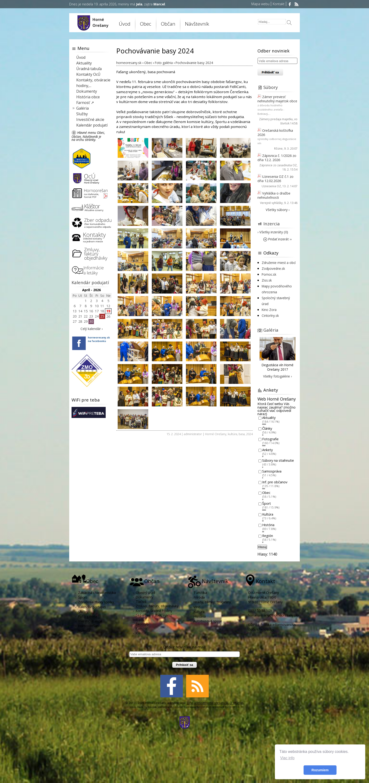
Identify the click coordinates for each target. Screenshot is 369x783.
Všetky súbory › (277, 209)
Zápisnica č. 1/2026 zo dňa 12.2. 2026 (276, 157)
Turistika (200, 592)
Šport (266, 503)
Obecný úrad (145, 592)
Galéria (82, 108)
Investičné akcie (90, 119)
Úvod (124, 23)
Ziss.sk (267, 280)
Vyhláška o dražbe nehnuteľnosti (273, 195)
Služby (82, 113)
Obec (145, 23)
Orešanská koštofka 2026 (275, 132)
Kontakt (279, 4)
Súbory (270, 87)
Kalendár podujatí (92, 125)
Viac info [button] (287, 758)
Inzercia (271, 224)
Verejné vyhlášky (271, 203)
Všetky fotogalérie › (277, 376)
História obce (88, 96)
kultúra (232, 434)
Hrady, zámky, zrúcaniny (212, 602)
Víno (196, 607)
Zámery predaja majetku (276, 119)
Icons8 (179, 707)
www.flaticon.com (201, 707)
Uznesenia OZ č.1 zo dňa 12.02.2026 (275, 178)
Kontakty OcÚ (88, 74)
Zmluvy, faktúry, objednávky (157, 606)
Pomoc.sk (269, 274)
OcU (190, 703)
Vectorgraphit (166, 707)
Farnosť (141, 628)
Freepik (152, 707)
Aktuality (84, 63)
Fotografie (270, 439)
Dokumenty (86, 91)
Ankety (267, 450)
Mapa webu (260, 4)
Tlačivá (141, 601)
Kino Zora (269, 309)
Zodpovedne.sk (273, 268)
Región (267, 535)
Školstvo (142, 624)
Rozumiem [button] (320, 770)
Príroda (199, 597)
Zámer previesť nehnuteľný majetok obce (277, 99)
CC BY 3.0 (234, 707)
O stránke (236, 703)
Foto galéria (87, 616)
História (268, 525)
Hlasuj (262, 547)
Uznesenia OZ (271, 186)
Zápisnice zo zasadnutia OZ (278, 165)
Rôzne (278, 149)
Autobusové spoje (207, 621)
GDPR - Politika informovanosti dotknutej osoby (272, 627)
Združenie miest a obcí (279, 262)
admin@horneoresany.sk (211, 703)
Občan (168, 23)
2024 (249, 434)
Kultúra (267, 514)
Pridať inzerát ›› (277, 239)
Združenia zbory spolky (96, 602)
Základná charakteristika (97, 592)
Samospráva (271, 471)
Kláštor (141, 633)
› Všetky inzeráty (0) (272, 232)
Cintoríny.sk (270, 315)
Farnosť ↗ (85, 102)
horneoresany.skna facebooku (99, 339)
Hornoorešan (88, 626)
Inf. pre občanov (274, 482)
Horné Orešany (215, 434)
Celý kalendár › (91, 328)
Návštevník (197, 23)
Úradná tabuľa (89, 68)
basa (242, 434)
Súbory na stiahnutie (278, 460)
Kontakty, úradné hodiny (154, 610)
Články (267, 428)
